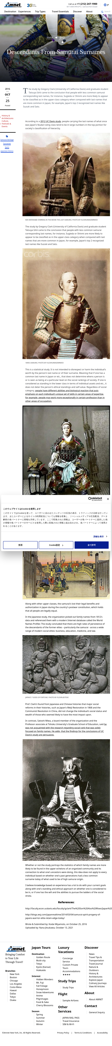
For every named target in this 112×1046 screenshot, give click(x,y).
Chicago (14, 980)
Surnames (7, 143)
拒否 (20, 545)
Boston (13, 977)
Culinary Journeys (98, 983)
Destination (10, 11)
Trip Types (40, 11)
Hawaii (13, 990)
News (91, 954)
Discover (77, 11)
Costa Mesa (16, 987)
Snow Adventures (45, 992)
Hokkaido (41, 970)
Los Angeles (16, 983)
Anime (39, 995)
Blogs (62, 37)
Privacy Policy (63, 1032)
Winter (39, 1024)
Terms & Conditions (83, 1032)
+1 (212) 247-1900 (87, 3)
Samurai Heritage (7, 139)
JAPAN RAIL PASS (71, 1017)
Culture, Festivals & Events (6, 124)
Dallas (13, 993)
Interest (36, 976)
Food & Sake (42, 1002)
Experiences (24, 11)
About (89, 11)
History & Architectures (7, 117)
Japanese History (7, 151)
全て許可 (92, 545)
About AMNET (96, 999)
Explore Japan (96, 979)
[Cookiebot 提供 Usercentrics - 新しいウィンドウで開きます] (90, 499)
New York (14, 974)
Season (35, 1011)
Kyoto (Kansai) (43, 966)
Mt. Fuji (40, 982)
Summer (40, 1017)
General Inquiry (97, 1012)
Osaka (13, 1000)
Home (50, 37)
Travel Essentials (60, 11)
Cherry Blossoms (44, 1005)
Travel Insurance (71, 1021)
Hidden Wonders (44, 979)
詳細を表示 (99, 536)
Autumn (40, 1021)
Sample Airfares (70, 1000)
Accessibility (102, 1032)
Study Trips (68, 987)
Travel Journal (96, 963)
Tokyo (13, 996)
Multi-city (41, 960)
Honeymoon (42, 989)
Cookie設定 (56, 545)
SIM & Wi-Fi (68, 1024)
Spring (39, 1014)
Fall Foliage (42, 985)
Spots (7, 147)
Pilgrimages (42, 998)
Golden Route (43, 957)
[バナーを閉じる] (108, 499)
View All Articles (97, 986)
